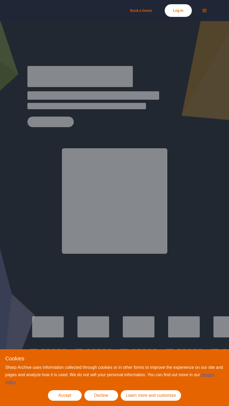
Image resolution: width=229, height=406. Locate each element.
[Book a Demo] (141, 10)
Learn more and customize (151, 395)
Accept (64, 395)
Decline (101, 395)
